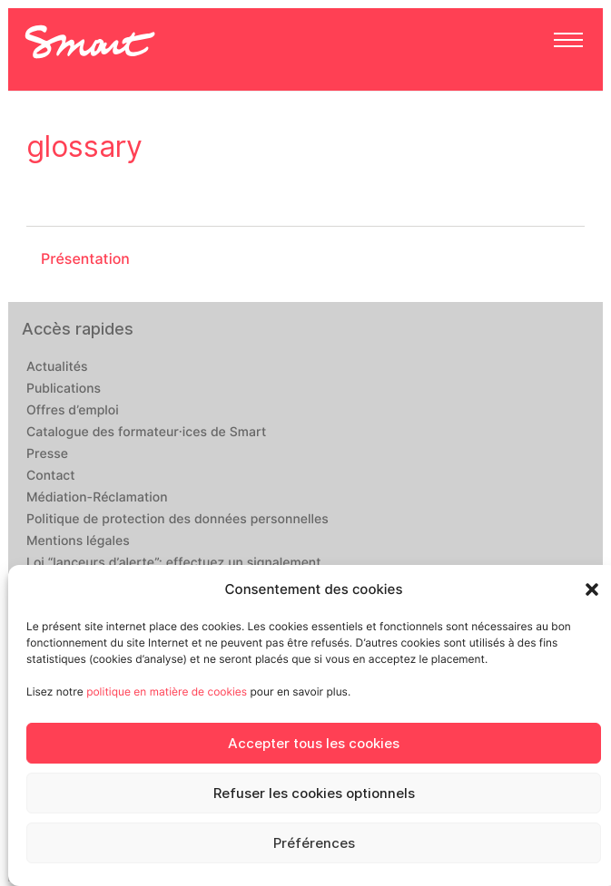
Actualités (56, 367)
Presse (47, 454)
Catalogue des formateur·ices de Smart (146, 432)
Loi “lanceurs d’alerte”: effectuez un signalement (173, 563)
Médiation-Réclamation (97, 498)
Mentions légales (78, 541)
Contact (50, 476)
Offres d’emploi (72, 411)
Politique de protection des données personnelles (177, 519)
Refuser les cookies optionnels (314, 793)
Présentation (85, 259)
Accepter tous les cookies (313, 743)
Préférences (314, 843)
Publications (63, 389)
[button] (592, 589)
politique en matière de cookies (166, 691)
